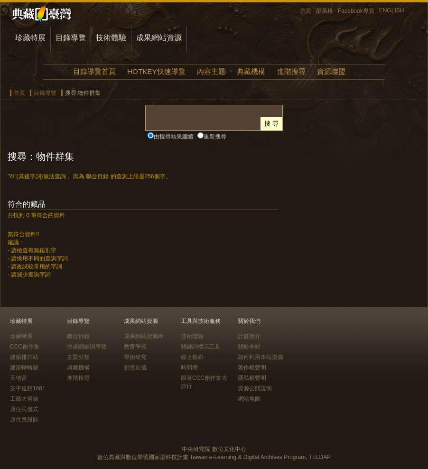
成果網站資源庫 (144, 336)
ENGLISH (391, 10)
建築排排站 (24, 357)
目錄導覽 (71, 38)
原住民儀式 (24, 409)
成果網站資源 (159, 38)
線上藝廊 (192, 357)
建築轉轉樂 (24, 367)
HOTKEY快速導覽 (156, 71)
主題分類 (78, 357)
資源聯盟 (331, 71)
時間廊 (189, 367)
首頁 (305, 11)
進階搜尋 (291, 71)
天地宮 (18, 378)
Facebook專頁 (356, 11)
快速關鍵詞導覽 (87, 346)
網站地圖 (249, 398)
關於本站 (249, 346)
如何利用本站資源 (260, 357)
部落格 (324, 11)
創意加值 (135, 367)
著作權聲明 (252, 367)
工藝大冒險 (24, 398)
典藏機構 (251, 71)
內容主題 (211, 71)
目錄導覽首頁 (94, 71)
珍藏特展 (30, 38)
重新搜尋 (215, 136)
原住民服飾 (24, 419)
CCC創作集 (24, 346)
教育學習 (135, 346)
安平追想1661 (28, 388)
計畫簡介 (249, 336)
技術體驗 (111, 38)
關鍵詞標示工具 (201, 346)
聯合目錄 (78, 336)
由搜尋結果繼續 (174, 136)
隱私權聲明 (252, 378)
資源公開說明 (255, 388)
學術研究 (135, 357)
